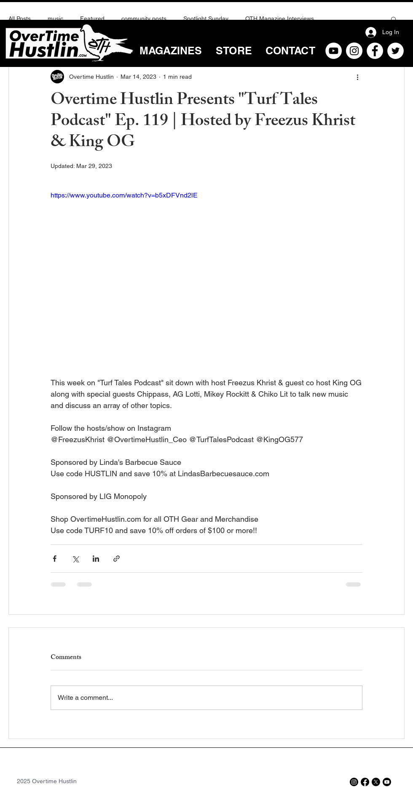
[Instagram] (354, 51)
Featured (92, 18)
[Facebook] (375, 51)
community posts (143, 18)
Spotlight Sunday (205, 18)
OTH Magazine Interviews (279, 18)
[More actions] (357, 77)
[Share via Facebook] (55, 559)
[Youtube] (387, 782)
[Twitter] (395, 51)
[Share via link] (117, 559)
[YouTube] (333, 51)
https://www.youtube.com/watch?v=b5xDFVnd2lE (124, 195)
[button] (394, 19)
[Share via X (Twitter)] (75, 559)
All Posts (19, 18)
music (55, 18)
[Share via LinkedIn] (96, 559)
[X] (376, 782)
